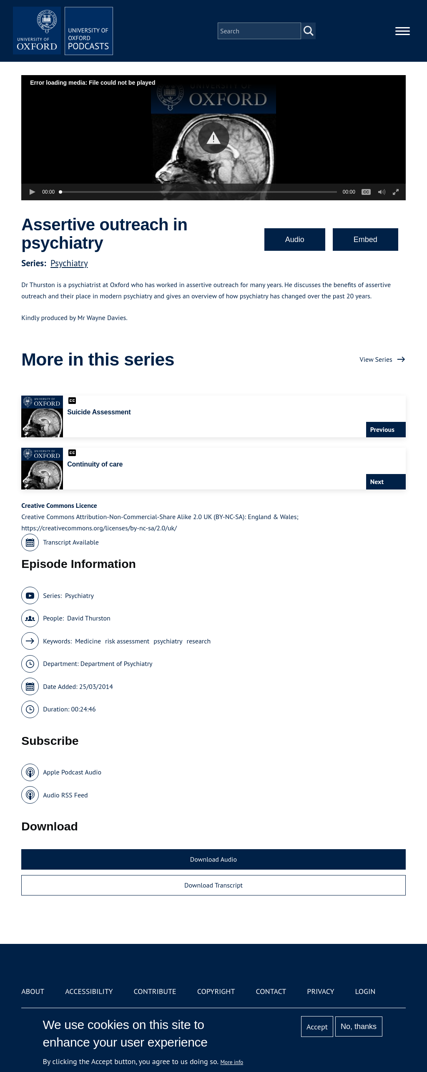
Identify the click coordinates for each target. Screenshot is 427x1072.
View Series (376, 359)
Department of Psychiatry (116, 663)
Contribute (155, 991)
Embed (365, 239)
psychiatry (167, 641)
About (32, 991)
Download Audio (213, 859)
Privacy (320, 991)
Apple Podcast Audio (72, 772)
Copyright (216, 991)
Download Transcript (213, 885)
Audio (294, 239)
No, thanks (359, 1026)
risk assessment (127, 641)
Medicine (88, 641)
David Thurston (89, 618)
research (198, 641)
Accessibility (89, 991)
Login (365, 991)
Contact (271, 991)
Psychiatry (69, 263)
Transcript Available (71, 542)
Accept (317, 1027)
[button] (213, 138)
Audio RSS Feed (65, 795)
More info (232, 1062)
